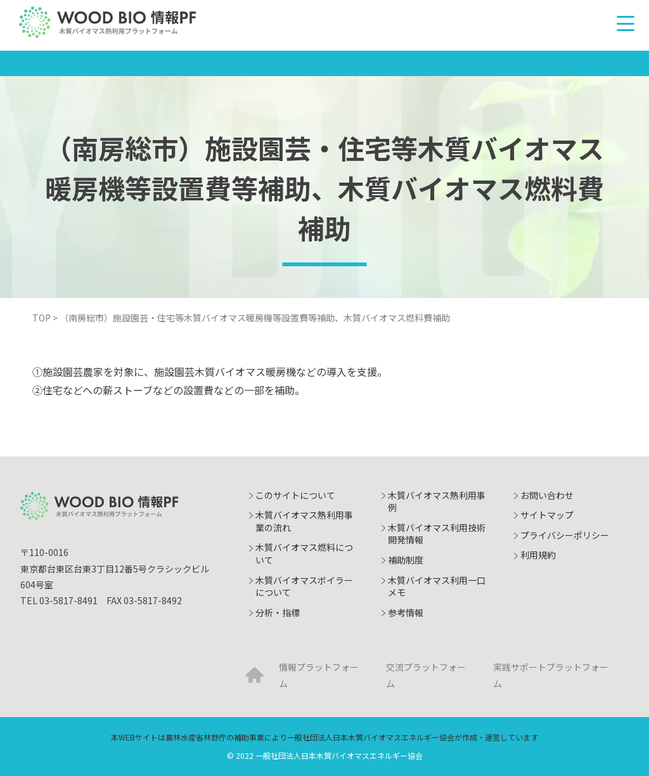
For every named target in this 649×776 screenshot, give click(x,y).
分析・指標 (277, 612)
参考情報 (405, 612)
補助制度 (405, 559)
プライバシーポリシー (564, 535)
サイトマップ (547, 514)
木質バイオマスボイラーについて (304, 586)
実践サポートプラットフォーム (550, 675)
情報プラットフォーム (319, 675)
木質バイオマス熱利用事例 (436, 501)
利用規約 (538, 554)
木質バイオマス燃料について (304, 553)
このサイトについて (295, 495)
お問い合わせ (547, 495)
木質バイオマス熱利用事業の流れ (304, 521)
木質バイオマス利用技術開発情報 (436, 533)
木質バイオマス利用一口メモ (436, 586)
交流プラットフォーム (426, 675)
